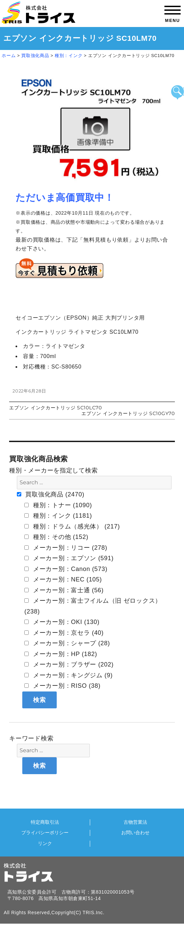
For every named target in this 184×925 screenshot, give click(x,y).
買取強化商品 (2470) (50, 494)
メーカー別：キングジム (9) (68, 675)
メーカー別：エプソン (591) (68, 558)
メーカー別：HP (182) (60, 654)
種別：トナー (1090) (58, 505)
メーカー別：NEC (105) (63, 579)
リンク (45, 843)
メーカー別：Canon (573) (65, 569)
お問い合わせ (135, 832)
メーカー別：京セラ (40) (64, 632)
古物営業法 (135, 822)
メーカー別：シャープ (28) (67, 643)
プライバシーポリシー (45, 832)
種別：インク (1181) (58, 515)
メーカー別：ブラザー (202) (68, 664)
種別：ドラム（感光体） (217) (72, 526)
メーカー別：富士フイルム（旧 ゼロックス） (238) (92, 606)
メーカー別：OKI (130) (62, 622)
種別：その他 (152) (56, 537)
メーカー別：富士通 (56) (64, 590)
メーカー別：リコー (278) (65, 547)
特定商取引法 (45, 822)
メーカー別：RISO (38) (62, 685)
